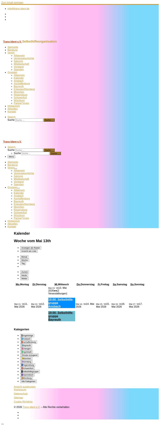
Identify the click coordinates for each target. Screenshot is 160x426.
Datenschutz (21, 393)
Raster (30, 248)
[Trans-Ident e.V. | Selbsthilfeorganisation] (20, 38)
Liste (28, 251)
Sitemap (18, 397)
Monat (24, 257)
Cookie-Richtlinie (23, 401)
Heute (24, 275)
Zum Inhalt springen (12, 2)
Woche (24, 260)
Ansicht (25, 386)
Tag (23, 263)
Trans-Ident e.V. (31, 407)
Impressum (20, 389)
